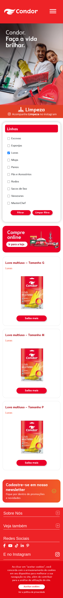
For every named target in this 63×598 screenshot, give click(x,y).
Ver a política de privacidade (31, 592)
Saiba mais (31, 318)
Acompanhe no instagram (34, 114)
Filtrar (20, 212)
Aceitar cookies (31, 586)
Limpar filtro (42, 212)
